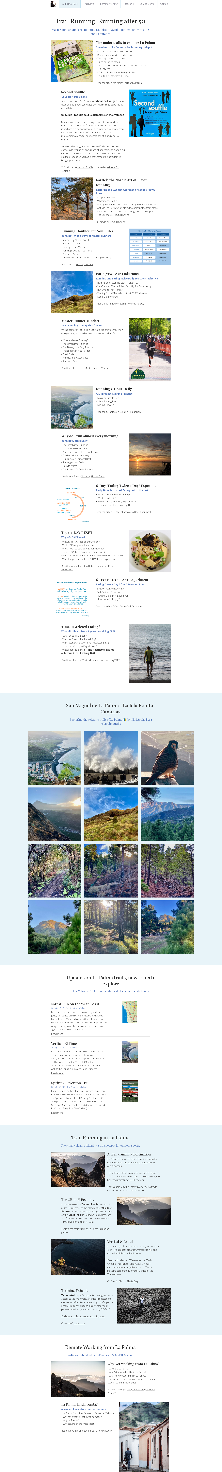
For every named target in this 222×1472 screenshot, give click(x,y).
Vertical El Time (64, 1009)
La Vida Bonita (147, 3)
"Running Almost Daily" (82, 458)
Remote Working (109, 3)
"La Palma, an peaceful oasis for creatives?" (80, 1386)
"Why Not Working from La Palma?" (150, 1342)
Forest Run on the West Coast (75, 973)
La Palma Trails (70, 3)
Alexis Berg (137, 1231)
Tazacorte (128, 3)
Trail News (88, 3)
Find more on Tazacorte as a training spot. (73, 1266)
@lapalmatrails (153, 699)
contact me (69, 1273)
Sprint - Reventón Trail (70, 1045)
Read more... (57, 999)
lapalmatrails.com (108, 1453)
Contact (164, 3)
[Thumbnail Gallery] (54, 733)
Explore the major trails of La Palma (69, 1186)
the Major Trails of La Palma (128, 78)
